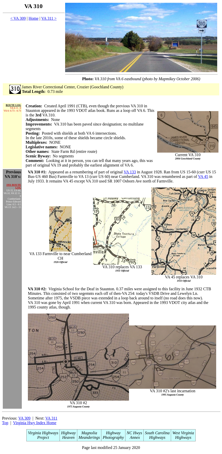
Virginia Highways (43, 433)
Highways (157, 437)
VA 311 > (49, 18)
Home (34, 18)
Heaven (68, 437)
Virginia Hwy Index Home (35, 423)
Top (5, 423)
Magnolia (89, 433)
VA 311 (51, 418)
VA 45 (203, 176)
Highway (68, 433)
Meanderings (89, 437)
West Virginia (183, 433)
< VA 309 (18, 18)
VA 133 (130, 172)
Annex (134, 437)
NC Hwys (134, 433)
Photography (113, 437)
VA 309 (24, 418)
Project (43, 437)
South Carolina (157, 433)
